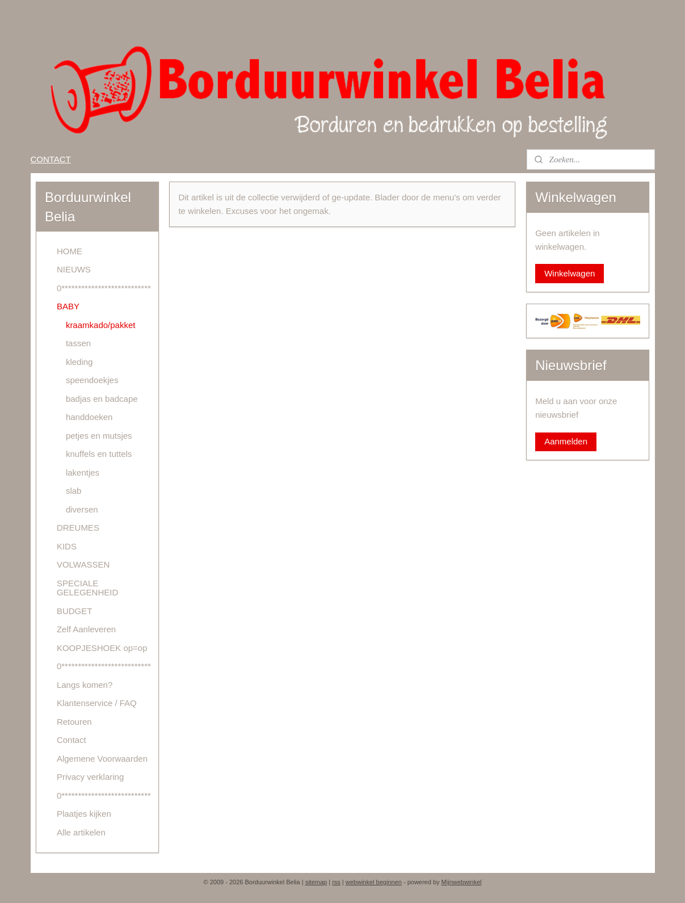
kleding (79, 362)
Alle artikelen (81, 832)
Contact (71, 740)
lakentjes (82, 472)
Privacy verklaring (90, 777)
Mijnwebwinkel (462, 882)
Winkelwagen (569, 273)
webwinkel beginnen (374, 882)
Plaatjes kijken (84, 813)
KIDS (67, 546)
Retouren (74, 721)
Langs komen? (84, 685)
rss (336, 882)
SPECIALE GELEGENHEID (87, 588)
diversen (82, 509)
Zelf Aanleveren (86, 629)
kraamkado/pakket (101, 325)
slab (74, 490)
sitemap (316, 882)
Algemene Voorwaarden (102, 758)
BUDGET (75, 611)
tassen (78, 343)
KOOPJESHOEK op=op (102, 648)
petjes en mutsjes (99, 435)
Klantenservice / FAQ (97, 703)
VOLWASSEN (83, 564)
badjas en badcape (102, 399)
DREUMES (78, 527)
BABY (68, 306)
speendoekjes (92, 380)
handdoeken (89, 417)
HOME (69, 251)
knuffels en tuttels (99, 454)
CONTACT (50, 159)
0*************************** (104, 288)
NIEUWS (74, 269)
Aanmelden (565, 441)
